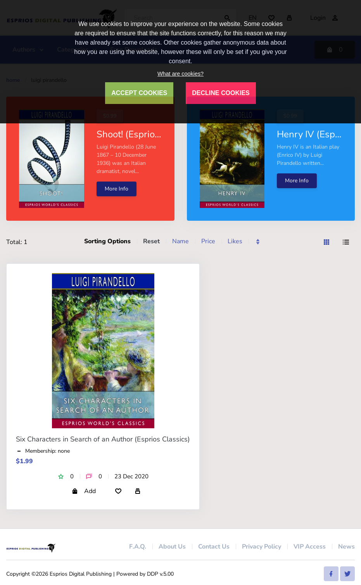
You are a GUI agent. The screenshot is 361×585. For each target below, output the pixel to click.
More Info (116, 188)
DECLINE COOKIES (220, 93)
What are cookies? (180, 74)
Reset (151, 241)
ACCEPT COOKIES (139, 93)
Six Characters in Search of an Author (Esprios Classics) (103, 439)
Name (180, 241)
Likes (235, 241)
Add (84, 491)
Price (208, 241)
